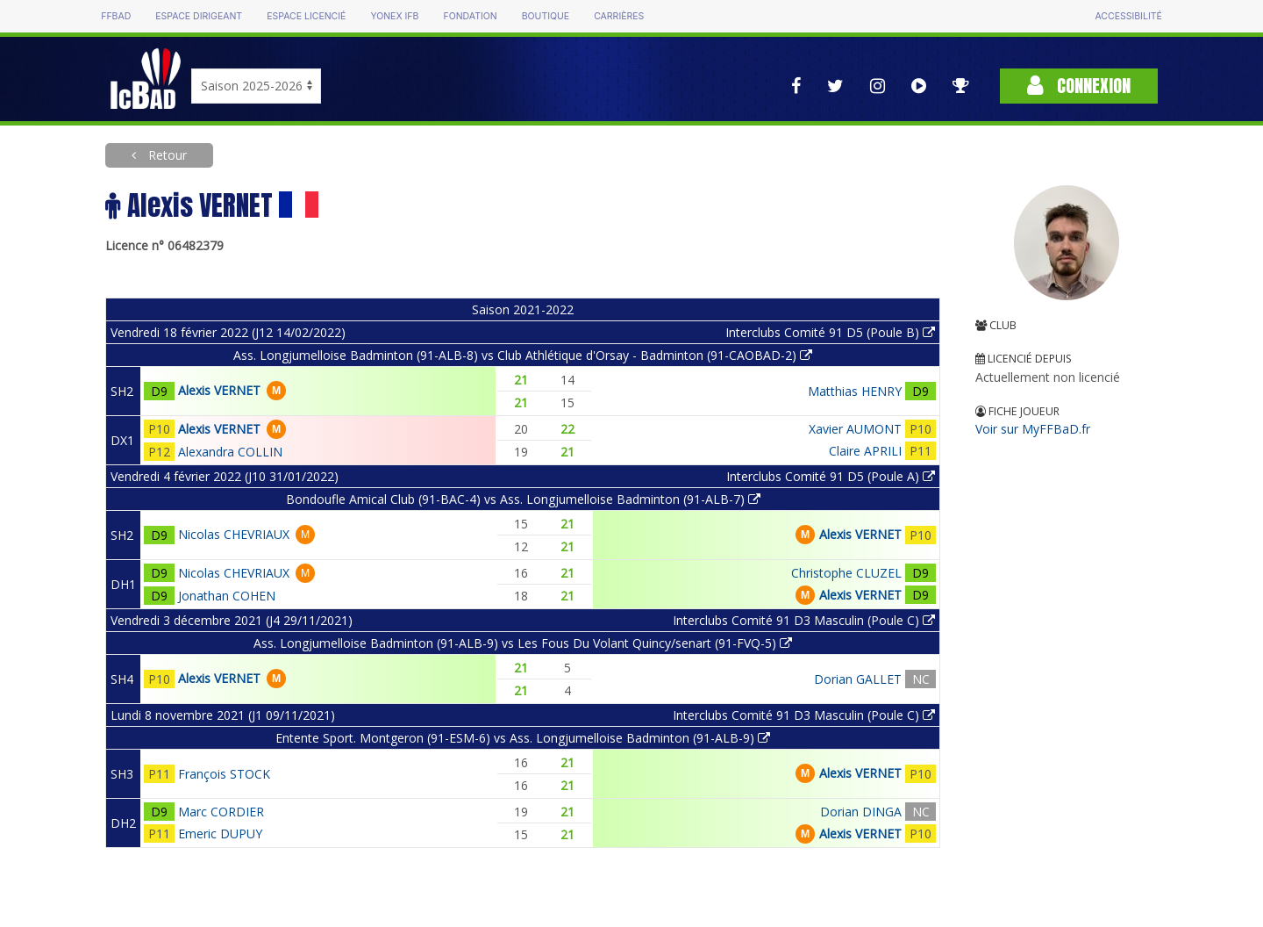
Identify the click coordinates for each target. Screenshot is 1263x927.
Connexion (1079, 85)
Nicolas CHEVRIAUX (233, 534)
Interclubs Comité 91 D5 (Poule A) (830, 476)
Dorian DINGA (861, 811)
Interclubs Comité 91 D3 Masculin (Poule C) (804, 620)
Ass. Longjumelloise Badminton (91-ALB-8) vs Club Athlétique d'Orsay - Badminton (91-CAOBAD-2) (522, 355)
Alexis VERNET (219, 390)
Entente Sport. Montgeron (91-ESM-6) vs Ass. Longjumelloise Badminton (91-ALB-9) (522, 737)
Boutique (545, 16)
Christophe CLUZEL (846, 572)
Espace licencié (306, 16)
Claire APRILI (865, 450)
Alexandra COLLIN (230, 451)
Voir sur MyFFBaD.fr (1032, 428)
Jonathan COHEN (226, 595)
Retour (166, 155)
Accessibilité (1128, 16)
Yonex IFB (394, 16)
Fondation (469, 16)
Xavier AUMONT (855, 428)
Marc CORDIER (221, 811)
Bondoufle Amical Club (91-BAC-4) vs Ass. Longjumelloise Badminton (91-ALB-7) (523, 499)
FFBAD (116, 16)
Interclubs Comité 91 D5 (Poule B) (830, 332)
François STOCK (224, 773)
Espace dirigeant (198, 16)
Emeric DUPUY (220, 833)
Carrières (619, 16)
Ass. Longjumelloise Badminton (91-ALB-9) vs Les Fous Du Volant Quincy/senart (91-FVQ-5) (522, 643)
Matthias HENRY (855, 391)
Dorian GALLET (858, 679)
